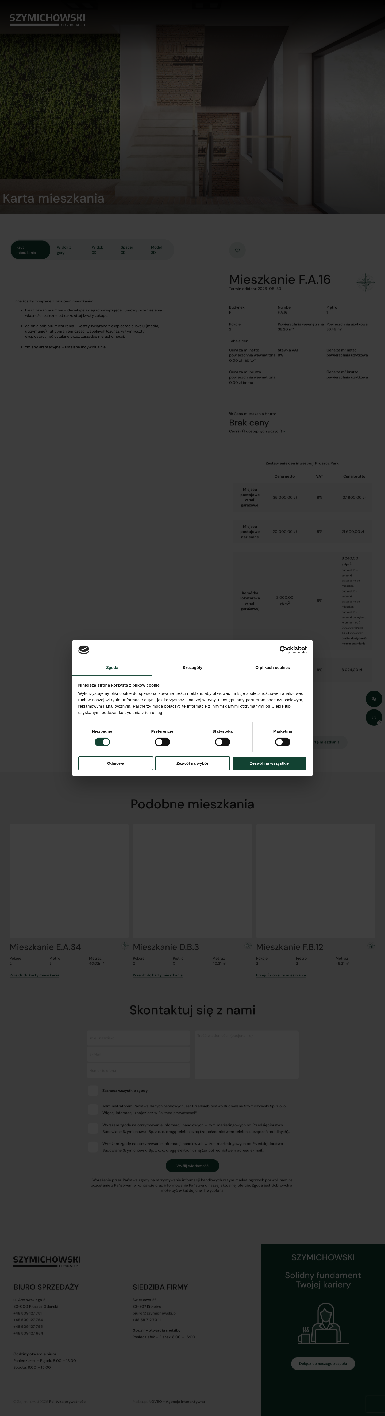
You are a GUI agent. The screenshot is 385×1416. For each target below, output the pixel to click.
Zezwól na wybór (192, 763)
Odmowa (115, 763)
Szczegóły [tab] (192, 667)
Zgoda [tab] (112, 667)
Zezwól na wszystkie (269, 763)
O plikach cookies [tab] (272, 667)
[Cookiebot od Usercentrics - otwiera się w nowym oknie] (283, 650)
